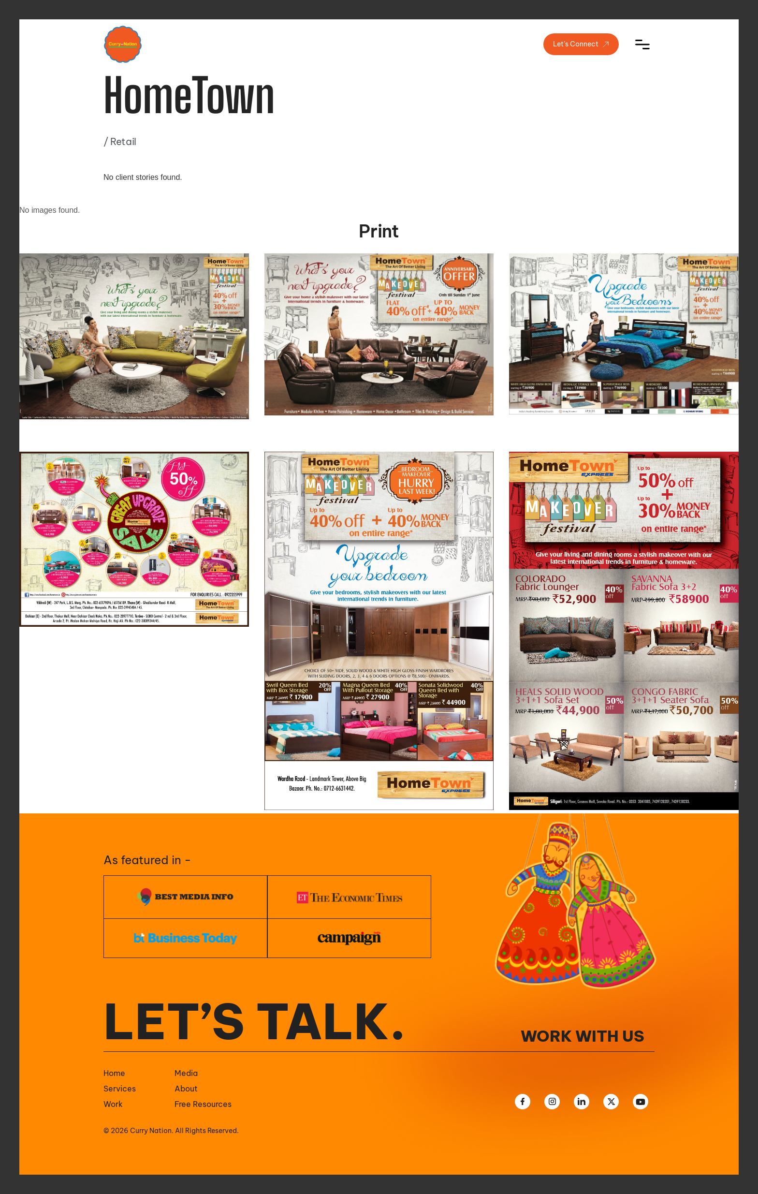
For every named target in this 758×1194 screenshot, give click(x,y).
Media (186, 1073)
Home (114, 1073)
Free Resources (203, 1104)
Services (119, 1088)
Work (113, 1104)
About (186, 1088)
